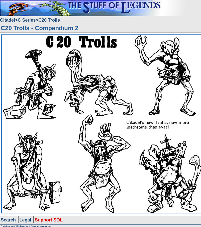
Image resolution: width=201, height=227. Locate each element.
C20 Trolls (49, 20)
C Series (27, 20)
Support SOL (49, 219)
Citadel (7, 20)
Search (8, 219)
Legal (25, 219)
